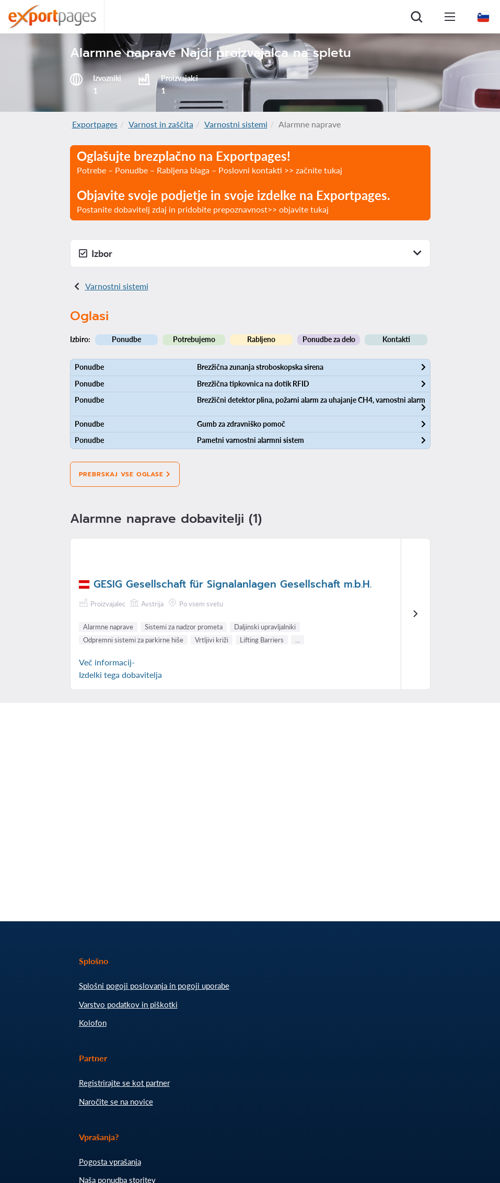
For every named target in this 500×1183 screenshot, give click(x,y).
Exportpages (95, 124)
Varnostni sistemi (236, 124)
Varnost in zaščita (161, 124)
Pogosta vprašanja (110, 1161)
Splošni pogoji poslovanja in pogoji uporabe (154, 985)
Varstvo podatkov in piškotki (128, 1004)
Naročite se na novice (116, 1101)
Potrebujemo (194, 339)
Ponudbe (126, 339)
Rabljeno (261, 339)
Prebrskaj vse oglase (125, 474)
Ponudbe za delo (329, 339)
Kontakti (396, 339)
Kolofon (93, 1022)
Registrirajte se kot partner (124, 1082)
